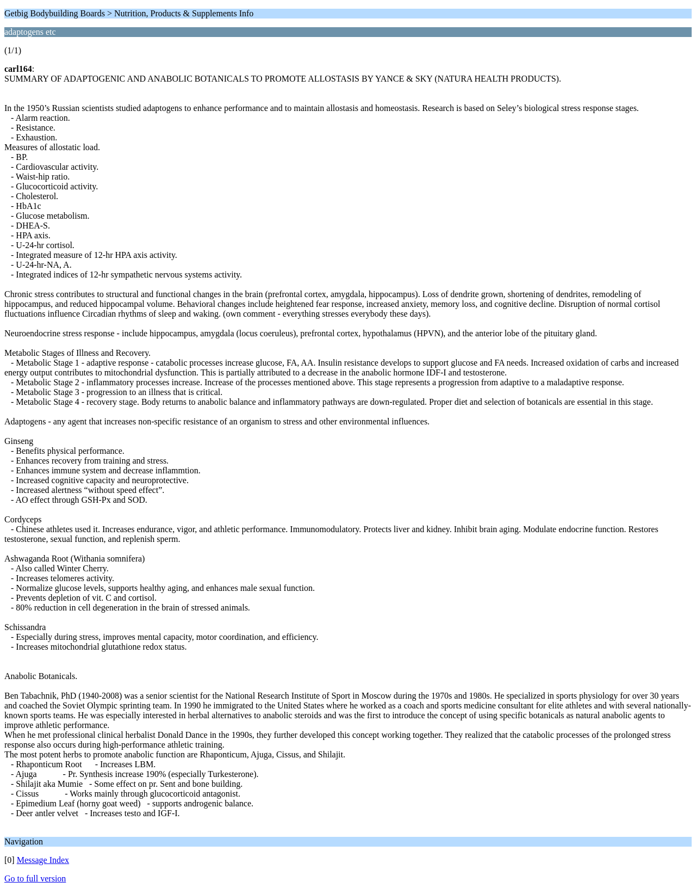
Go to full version (35, 878)
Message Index (43, 860)
